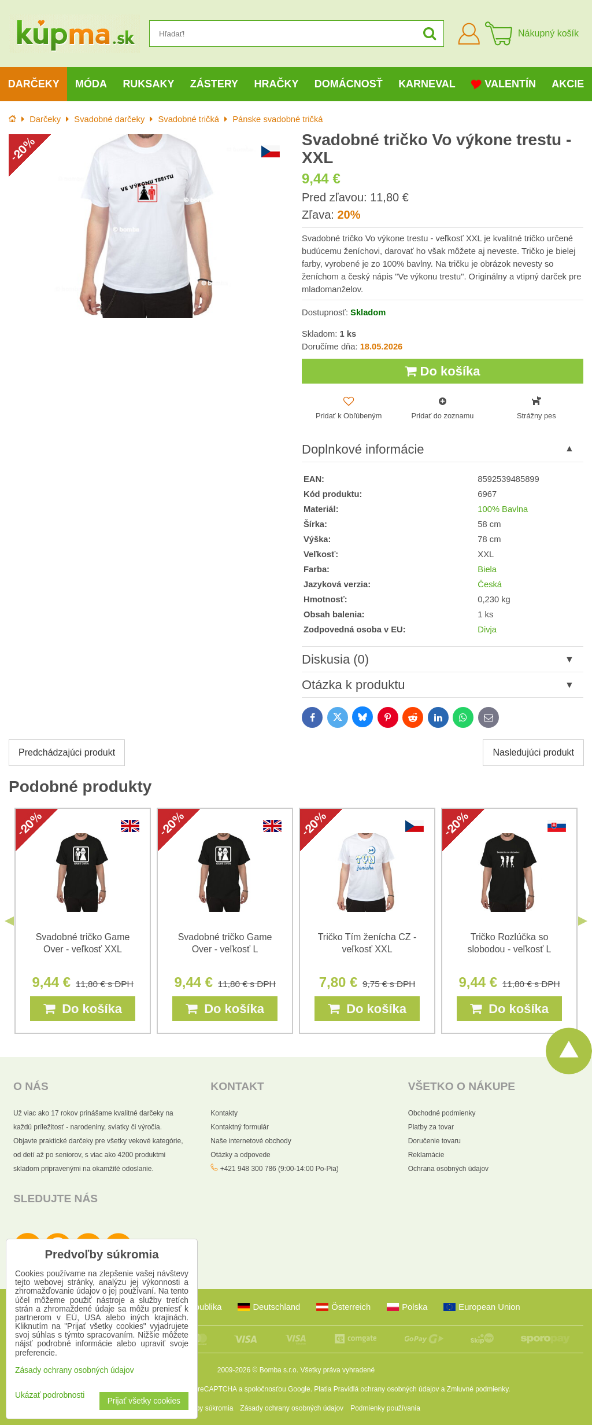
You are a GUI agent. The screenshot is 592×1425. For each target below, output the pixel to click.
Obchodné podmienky (442, 1113)
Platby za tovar (431, 1127)
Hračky (276, 84)
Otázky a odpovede (240, 1155)
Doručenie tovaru (434, 1141)
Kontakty (224, 1113)
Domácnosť (348, 84)
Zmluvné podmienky (478, 1389)
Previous (9, 921)
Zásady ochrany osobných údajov (291, 1408)
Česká (490, 584)
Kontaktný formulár (239, 1127)
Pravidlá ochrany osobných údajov (386, 1389)
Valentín (503, 84)
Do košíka (442, 371)
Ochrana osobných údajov (448, 1169)
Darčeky (34, 84)
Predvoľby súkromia (202, 1408)
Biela (487, 569)
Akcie (568, 84)
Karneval (427, 84)
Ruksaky (148, 84)
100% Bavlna (503, 509)
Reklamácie (426, 1155)
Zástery (214, 84)
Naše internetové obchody (250, 1141)
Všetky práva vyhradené (337, 1370)
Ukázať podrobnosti (49, 1395)
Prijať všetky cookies (144, 1401)
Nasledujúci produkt (533, 752)
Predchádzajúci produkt (66, 752)
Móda (91, 84)
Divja (487, 629)
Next (583, 921)
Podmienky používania (385, 1408)
